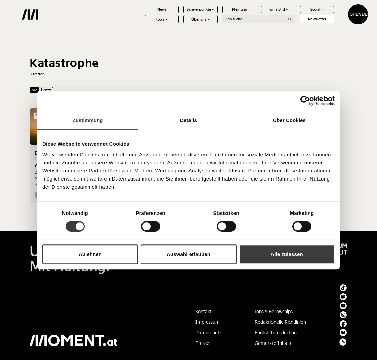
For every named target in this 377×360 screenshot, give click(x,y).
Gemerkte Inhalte (274, 343)
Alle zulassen (286, 254)
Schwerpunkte (180, 13)
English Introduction (276, 333)
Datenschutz (208, 333)
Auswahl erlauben (188, 254)
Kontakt (203, 311)
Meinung (218, 13)
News (141, 13)
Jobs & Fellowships (274, 311)
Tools (141, 23)
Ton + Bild (258, 13)
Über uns (180, 23)
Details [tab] (188, 120)
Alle (34, 90)
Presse (202, 343)
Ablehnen (90, 254)
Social (296, 13)
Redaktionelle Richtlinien (280, 322)
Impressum (207, 322)
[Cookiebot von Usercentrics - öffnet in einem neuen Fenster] (305, 101)
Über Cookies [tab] (289, 120)
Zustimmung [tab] (88, 120)
